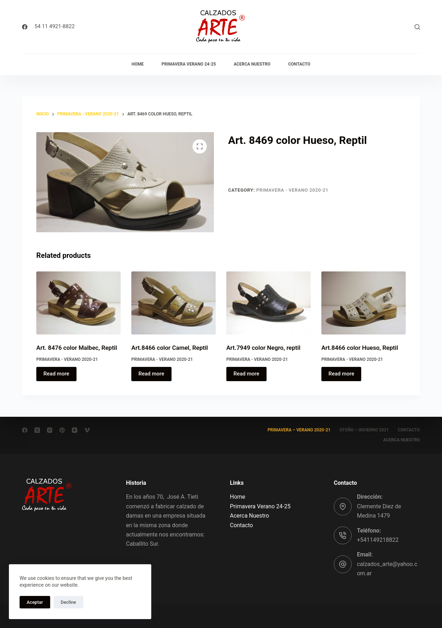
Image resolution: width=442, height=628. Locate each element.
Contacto (241, 525)
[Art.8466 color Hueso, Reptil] (363, 303)
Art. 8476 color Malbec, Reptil (76, 347)
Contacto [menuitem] (299, 64)
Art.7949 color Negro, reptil (263, 347)
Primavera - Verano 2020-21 (292, 190)
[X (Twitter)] (37, 430)
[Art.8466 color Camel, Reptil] (173, 303)
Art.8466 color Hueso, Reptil (359, 347)
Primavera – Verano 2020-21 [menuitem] (299, 429)
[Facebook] (24, 27)
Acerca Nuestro (249, 515)
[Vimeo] (87, 430)
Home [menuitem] (138, 64)
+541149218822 (378, 539)
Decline (68, 602)
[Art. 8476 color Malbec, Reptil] (78, 303)
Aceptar (35, 602)
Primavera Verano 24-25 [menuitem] (189, 64)
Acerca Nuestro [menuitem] (252, 64)
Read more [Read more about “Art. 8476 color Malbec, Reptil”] (56, 373)
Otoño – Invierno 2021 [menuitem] (364, 429)
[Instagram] (49, 430)
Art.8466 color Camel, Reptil (169, 347)
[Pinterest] (62, 430)
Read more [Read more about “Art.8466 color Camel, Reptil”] (151, 373)
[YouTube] (74, 430)
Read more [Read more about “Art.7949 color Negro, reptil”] (246, 373)
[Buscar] (417, 27)
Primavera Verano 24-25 (260, 506)
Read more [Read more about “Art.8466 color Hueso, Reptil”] (341, 373)
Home (237, 496)
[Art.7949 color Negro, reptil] (268, 303)
